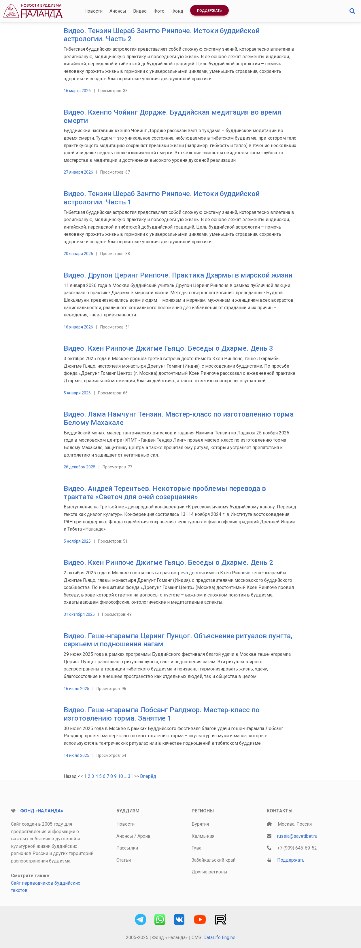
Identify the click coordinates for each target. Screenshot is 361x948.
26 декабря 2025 (79, 467)
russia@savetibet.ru (297, 836)
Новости (93, 11)
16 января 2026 (78, 327)
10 (120, 776)
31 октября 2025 (79, 614)
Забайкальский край (213, 860)
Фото (159, 11)
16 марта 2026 (77, 90)
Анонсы (117, 11)
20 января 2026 (78, 253)
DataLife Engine (219, 937)
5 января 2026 (77, 393)
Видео (140, 11)
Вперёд (148, 776)
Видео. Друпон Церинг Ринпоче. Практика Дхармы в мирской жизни (178, 275)
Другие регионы (209, 872)
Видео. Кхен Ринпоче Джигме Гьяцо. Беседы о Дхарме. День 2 (168, 562)
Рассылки (127, 848)
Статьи (123, 860)
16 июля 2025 (76, 688)
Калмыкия (203, 836)
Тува (196, 848)
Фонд (177, 11)
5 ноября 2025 (77, 541)
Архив (144, 836)
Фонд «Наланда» (41, 811)
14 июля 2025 (76, 755)
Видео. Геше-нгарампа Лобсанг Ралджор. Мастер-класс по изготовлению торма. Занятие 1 (162, 714)
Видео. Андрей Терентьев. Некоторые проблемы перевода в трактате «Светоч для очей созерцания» (165, 493)
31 (130, 776)
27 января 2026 (78, 172)
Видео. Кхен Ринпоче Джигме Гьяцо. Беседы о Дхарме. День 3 (168, 348)
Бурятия (200, 824)
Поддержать (209, 11)
